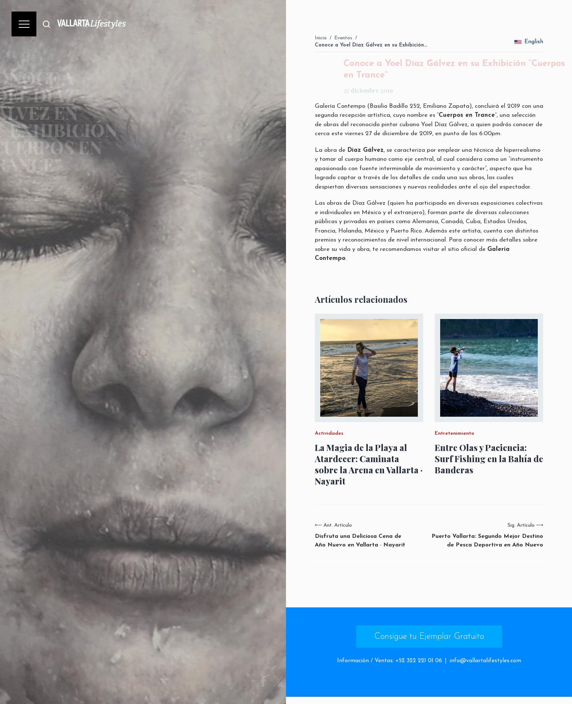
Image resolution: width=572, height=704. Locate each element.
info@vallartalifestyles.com (485, 661)
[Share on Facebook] (269, 681)
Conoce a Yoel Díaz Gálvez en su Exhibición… (371, 45)
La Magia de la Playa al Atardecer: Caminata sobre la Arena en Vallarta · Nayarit (369, 464)
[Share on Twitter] (285, 681)
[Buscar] (46, 24)
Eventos (343, 38)
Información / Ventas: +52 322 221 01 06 (389, 661)
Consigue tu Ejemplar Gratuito (429, 636)
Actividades (329, 433)
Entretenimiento (454, 433)
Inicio (321, 38)
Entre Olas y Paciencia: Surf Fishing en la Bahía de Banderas (489, 458)
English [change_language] (528, 42)
